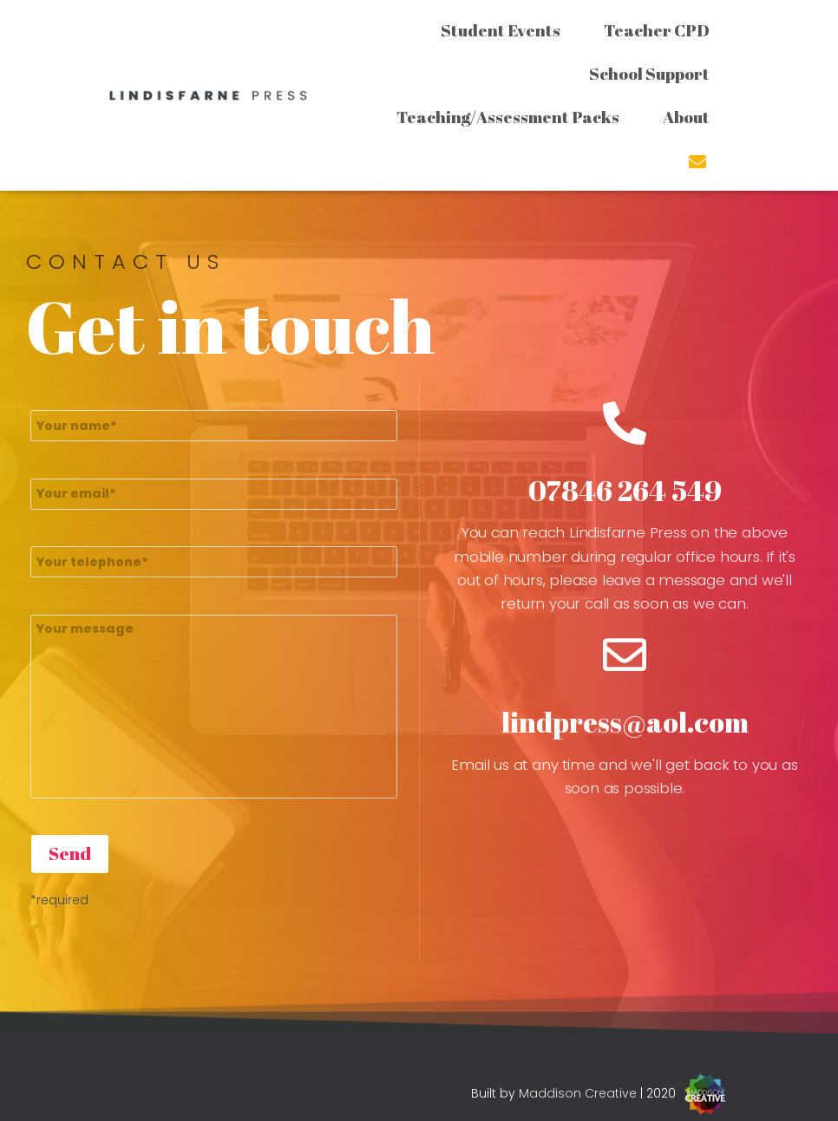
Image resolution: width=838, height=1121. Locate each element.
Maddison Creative (578, 1093)
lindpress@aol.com (625, 721)
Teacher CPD (657, 30)
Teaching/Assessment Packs (507, 117)
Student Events (500, 30)
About (686, 117)
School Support (649, 73)
